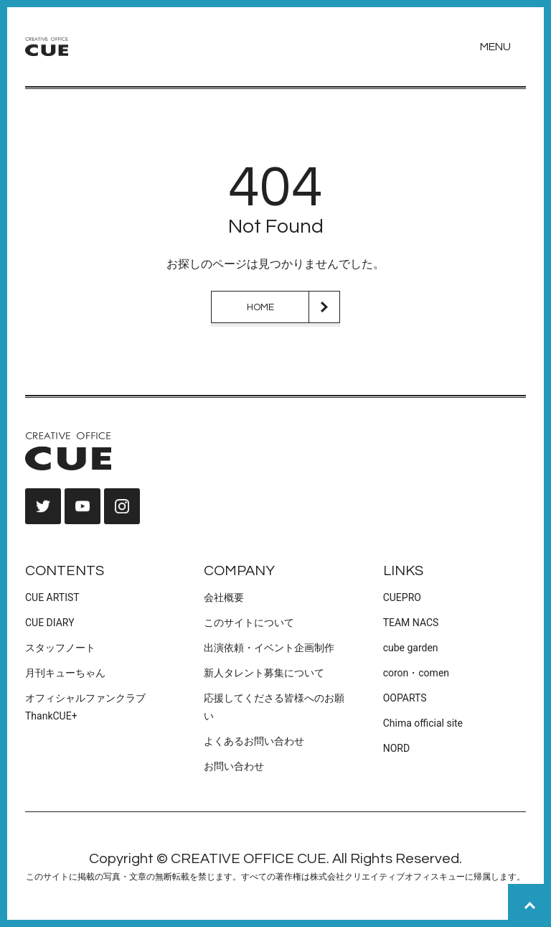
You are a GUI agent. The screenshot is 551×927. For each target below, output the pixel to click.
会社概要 (224, 597)
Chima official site (423, 723)
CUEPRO (402, 597)
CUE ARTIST (52, 597)
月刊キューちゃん (65, 673)
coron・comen (416, 673)
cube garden (410, 647)
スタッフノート (60, 647)
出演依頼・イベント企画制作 (269, 647)
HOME (260, 307)
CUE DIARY (50, 622)
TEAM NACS (411, 622)
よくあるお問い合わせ (254, 741)
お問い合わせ (234, 766)
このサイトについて (249, 622)
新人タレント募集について (264, 673)
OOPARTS (405, 698)
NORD (396, 748)
